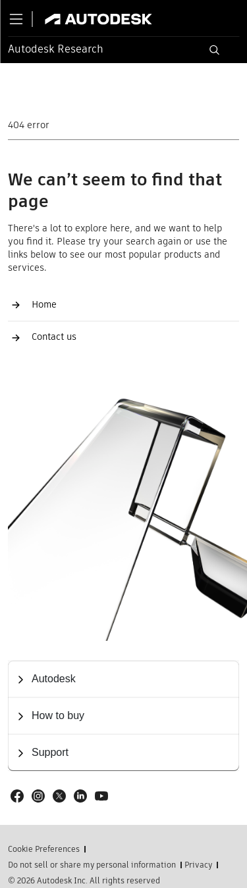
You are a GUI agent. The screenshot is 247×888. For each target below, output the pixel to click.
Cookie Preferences (44, 849)
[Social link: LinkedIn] (80, 796)
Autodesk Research (55, 49)
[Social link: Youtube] (101, 796)
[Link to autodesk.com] (111, 19)
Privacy (198, 865)
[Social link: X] (59, 796)
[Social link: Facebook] (17, 796)
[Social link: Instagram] (38, 796)
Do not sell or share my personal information (92, 865)
